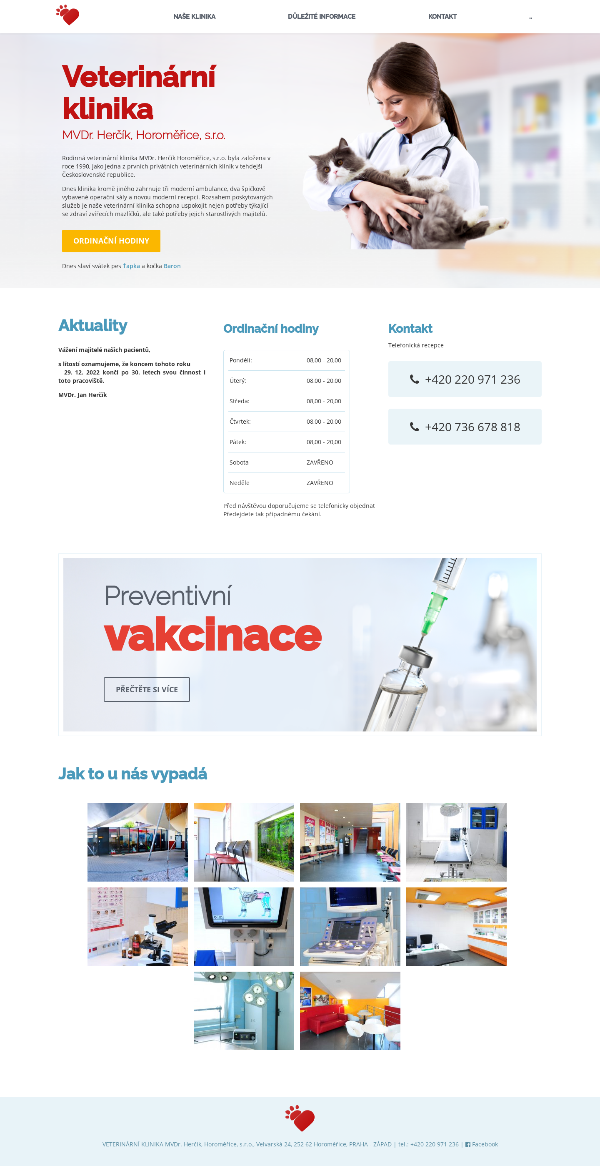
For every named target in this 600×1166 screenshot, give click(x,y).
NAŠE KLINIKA (194, 16)
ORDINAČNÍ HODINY (111, 241)
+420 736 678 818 (472, 427)
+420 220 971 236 (472, 379)
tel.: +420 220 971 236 (428, 1144)
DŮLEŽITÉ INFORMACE (321, 16)
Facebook (481, 1144)
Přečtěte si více (147, 689)
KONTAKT (442, 16)
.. (530, 16)
